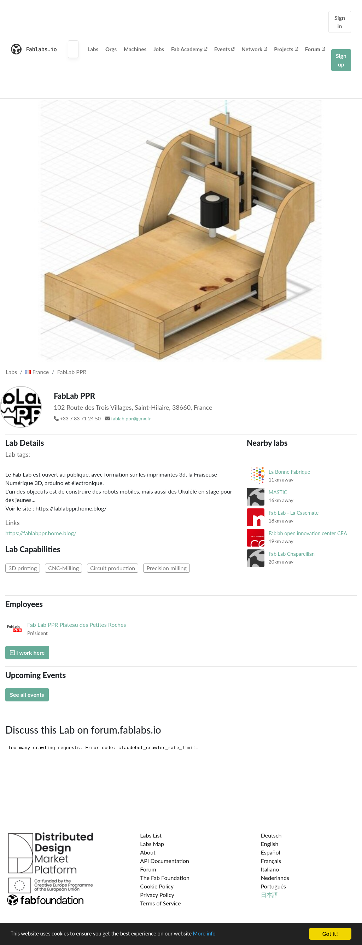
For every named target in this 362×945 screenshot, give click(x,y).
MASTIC (278, 492)
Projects (286, 49)
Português (273, 886)
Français (271, 860)
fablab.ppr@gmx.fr (131, 418)
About (148, 852)
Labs (92, 49)
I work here (27, 652)
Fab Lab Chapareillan (292, 554)
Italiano (270, 869)
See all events (27, 694)
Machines (135, 49)
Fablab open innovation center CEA (308, 533)
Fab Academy (189, 49)
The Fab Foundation (164, 877)
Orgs (111, 49)
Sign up (341, 60)
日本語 (269, 894)
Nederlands (275, 877)
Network (254, 49)
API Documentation (164, 860)
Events (224, 49)
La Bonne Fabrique (289, 472)
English (270, 843)
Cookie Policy (157, 886)
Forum (315, 49)
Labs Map (152, 843)
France (37, 371)
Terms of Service (160, 903)
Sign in (339, 21)
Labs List (151, 835)
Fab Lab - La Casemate (294, 513)
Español (270, 852)
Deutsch (271, 835)
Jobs (158, 49)
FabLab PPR (72, 371)
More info (217, 934)
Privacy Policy (157, 894)
